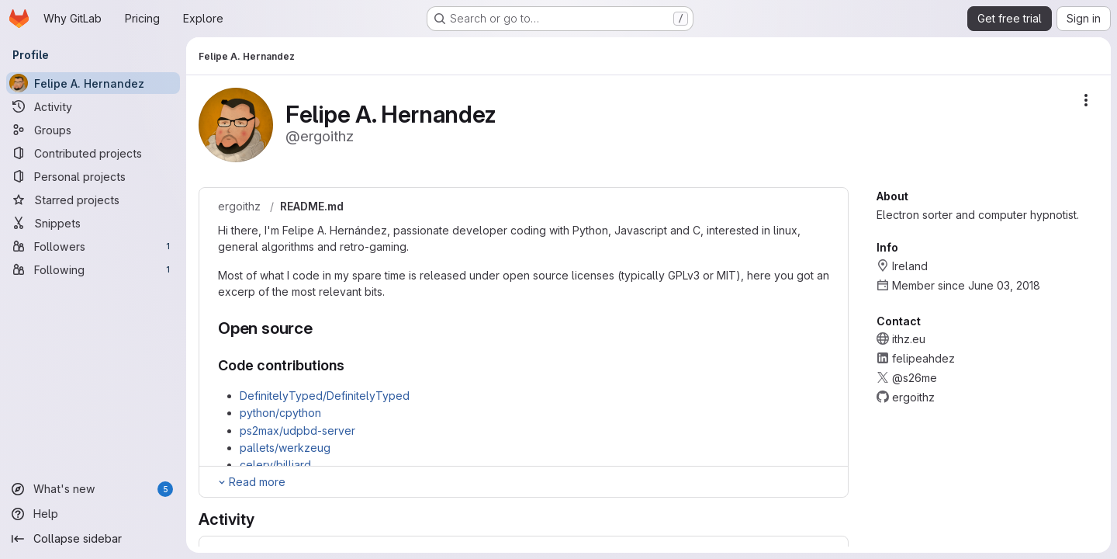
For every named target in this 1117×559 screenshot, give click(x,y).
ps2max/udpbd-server (297, 430)
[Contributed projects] (93, 153)
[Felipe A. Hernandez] (93, 83)
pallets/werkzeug (285, 447)
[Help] (93, 514)
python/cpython (280, 412)
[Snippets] (93, 223)
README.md (312, 206)
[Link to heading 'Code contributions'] (352, 365)
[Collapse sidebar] (93, 539)
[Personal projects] (93, 176)
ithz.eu (908, 338)
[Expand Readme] (250, 482)
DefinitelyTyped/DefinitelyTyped (325, 395)
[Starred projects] (93, 199)
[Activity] (93, 106)
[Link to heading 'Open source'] (321, 328)
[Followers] (93, 246)
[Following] (93, 269)
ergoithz (239, 206)
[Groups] (93, 130)
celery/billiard (275, 464)
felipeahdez (923, 358)
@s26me (914, 377)
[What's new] (93, 489)
